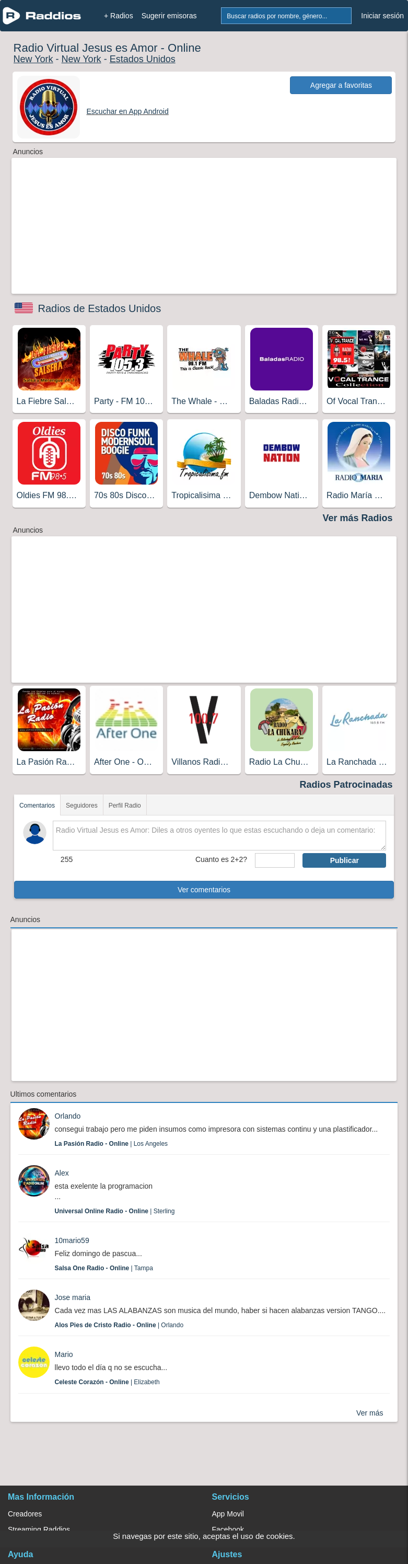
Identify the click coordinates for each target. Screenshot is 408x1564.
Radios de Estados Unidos (99, 308)
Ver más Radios (357, 518)
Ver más (369, 1413)
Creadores (25, 1514)
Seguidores (82, 805)
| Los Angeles (111, 1143)
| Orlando (119, 1325)
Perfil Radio (125, 805)
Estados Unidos (143, 59)
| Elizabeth (107, 1382)
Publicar (344, 860)
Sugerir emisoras (169, 16)
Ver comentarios (204, 890)
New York (33, 59)
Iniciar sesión (382, 16)
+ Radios (118, 16)
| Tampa (104, 1268)
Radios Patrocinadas (345, 784)
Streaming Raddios (39, 1529)
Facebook (228, 1529)
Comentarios (37, 805)
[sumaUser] (275, 860)
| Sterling (115, 1211)
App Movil (228, 1514)
